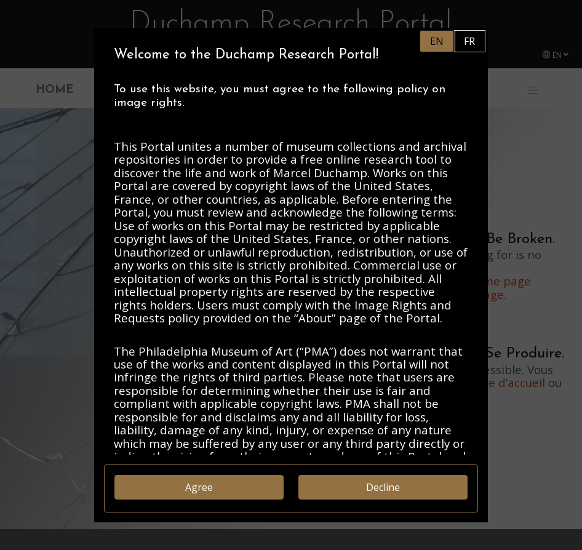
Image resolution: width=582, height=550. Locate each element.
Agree (199, 487)
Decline (383, 487)
